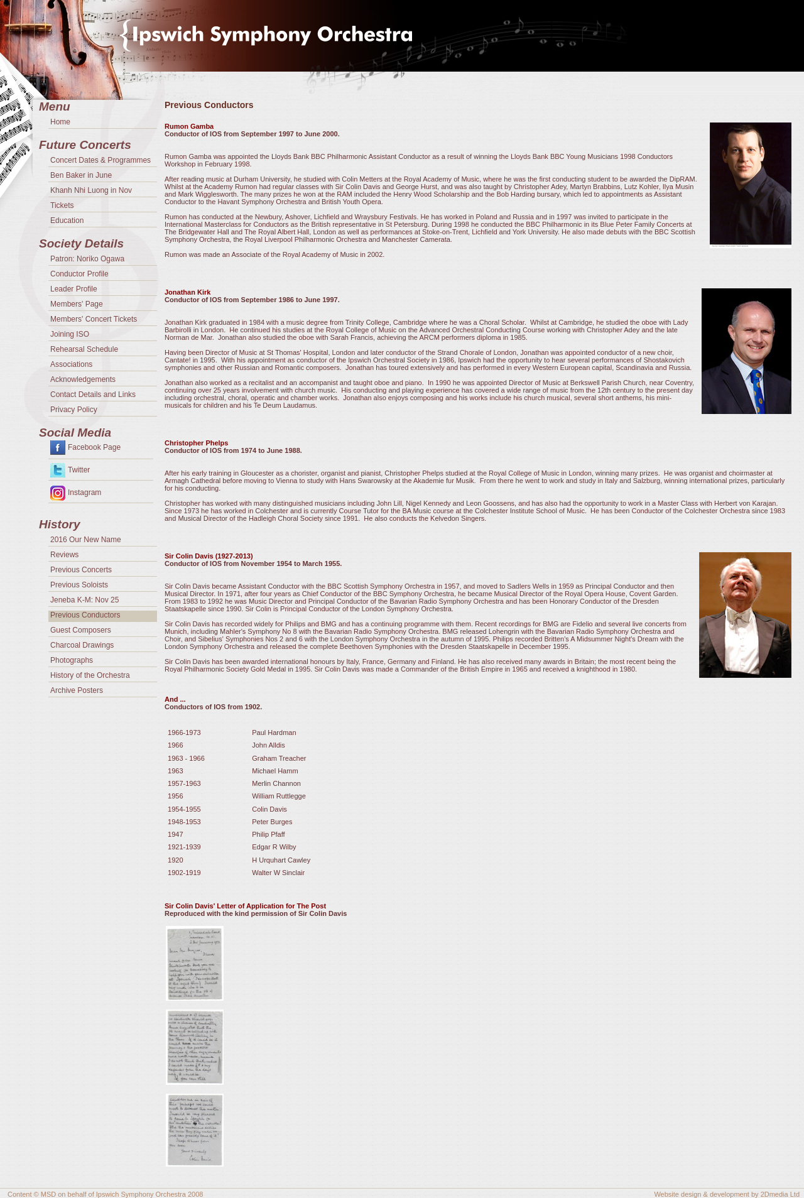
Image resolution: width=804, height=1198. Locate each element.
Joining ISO (69, 334)
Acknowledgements (83, 379)
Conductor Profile (79, 274)
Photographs (71, 660)
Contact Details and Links (93, 394)
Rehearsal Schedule (84, 349)
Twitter (79, 470)
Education (67, 220)
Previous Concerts (81, 569)
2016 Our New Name (85, 539)
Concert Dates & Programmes (100, 160)
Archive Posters (76, 690)
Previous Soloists (79, 584)
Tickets (62, 205)
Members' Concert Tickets (93, 319)
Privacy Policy (73, 409)
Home (60, 121)
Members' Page (76, 304)
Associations (71, 364)
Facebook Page (94, 447)
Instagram (84, 492)
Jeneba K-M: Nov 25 (84, 600)
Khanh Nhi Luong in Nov (91, 190)
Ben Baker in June (81, 175)
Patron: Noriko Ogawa (87, 258)
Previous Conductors (85, 615)
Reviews (64, 554)
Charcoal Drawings (82, 645)
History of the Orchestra (90, 675)
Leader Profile (73, 289)
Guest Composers (80, 630)
